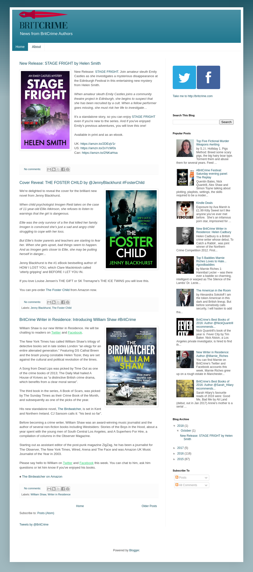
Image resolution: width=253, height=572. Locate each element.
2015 (181, 459)
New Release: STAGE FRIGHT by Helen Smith (60, 63)
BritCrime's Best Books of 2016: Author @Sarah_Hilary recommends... (215, 385)
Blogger (134, 550)
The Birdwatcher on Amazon (42, 476)
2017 (181, 448)
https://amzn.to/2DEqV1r (98, 143)
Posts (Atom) (45, 513)
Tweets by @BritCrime (34, 524)
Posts (180, 477)
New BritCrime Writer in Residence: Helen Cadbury (213, 230)
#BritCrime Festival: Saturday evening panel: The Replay (212, 174)
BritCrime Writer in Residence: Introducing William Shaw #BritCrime (77, 320)
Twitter (56, 332)
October (186, 430)
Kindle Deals (204, 203)
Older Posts (149, 506)
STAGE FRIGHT (106, 71)
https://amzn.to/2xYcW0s (98, 148)
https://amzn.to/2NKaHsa (100, 152)
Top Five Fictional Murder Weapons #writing (212, 142)
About (36, 47)
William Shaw (38, 494)
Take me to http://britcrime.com (193, 96)
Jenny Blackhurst (41, 307)
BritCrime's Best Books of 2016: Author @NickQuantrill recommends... (214, 323)
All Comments (186, 485)
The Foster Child (58, 290)
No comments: (33, 169)
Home (20, 47)
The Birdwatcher (69, 409)
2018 (181, 425)
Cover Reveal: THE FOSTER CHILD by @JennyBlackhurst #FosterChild (82, 183)
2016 (181, 453)
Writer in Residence (59, 494)
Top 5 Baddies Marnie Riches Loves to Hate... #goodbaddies (211, 261)
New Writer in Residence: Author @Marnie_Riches (212, 354)
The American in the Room (213, 290)
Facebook (75, 332)
